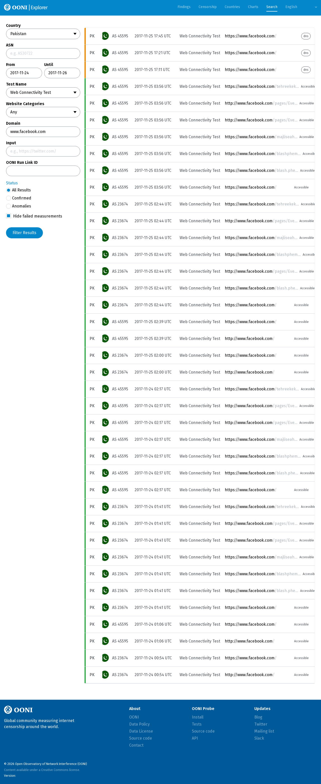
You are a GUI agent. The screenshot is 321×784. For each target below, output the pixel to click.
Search (271, 7)
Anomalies (18, 206)
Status (12, 183)
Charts (253, 7)
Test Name (16, 84)
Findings (184, 7)
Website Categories (25, 104)
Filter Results (24, 232)
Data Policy (139, 724)
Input (11, 143)
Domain (13, 123)
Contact (136, 745)
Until (48, 65)
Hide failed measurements (37, 216)
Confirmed (18, 198)
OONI (134, 717)
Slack (259, 738)
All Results (18, 190)
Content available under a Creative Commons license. (42, 770)
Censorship (208, 7)
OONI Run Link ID (22, 163)
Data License (141, 731)
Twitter (260, 724)
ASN (10, 45)
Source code (140, 738)
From (10, 65)
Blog (258, 717)
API (195, 738)
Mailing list (264, 731)
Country (13, 26)
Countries (232, 7)
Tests (197, 724)
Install (197, 717)
